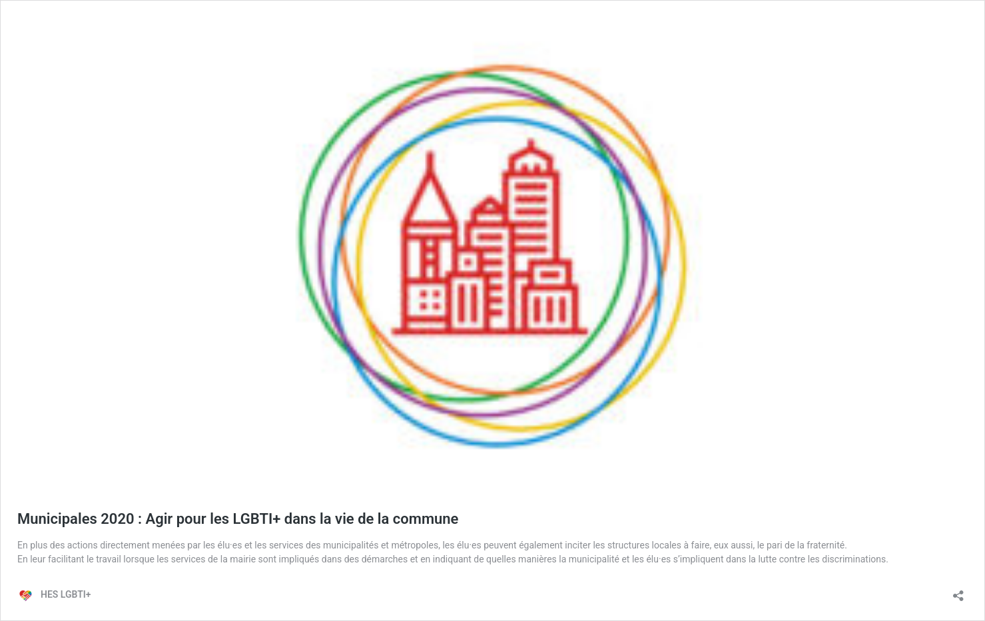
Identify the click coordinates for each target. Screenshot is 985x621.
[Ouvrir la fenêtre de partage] (958, 591)
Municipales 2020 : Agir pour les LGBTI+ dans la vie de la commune (237, 519)
